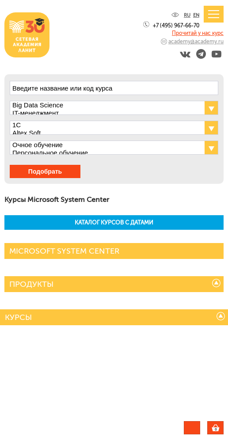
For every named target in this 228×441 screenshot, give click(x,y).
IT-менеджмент (106, 113)
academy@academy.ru (196, 41)
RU (187, 15)
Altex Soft (106, 133)
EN (196, 15)
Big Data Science (106, 105)
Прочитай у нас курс (198, 33)
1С (106, 125)
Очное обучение (106, 145)
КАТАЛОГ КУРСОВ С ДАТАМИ (114, 222)
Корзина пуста (223, 429)
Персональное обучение (106, 153)
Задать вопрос (192, 427)
